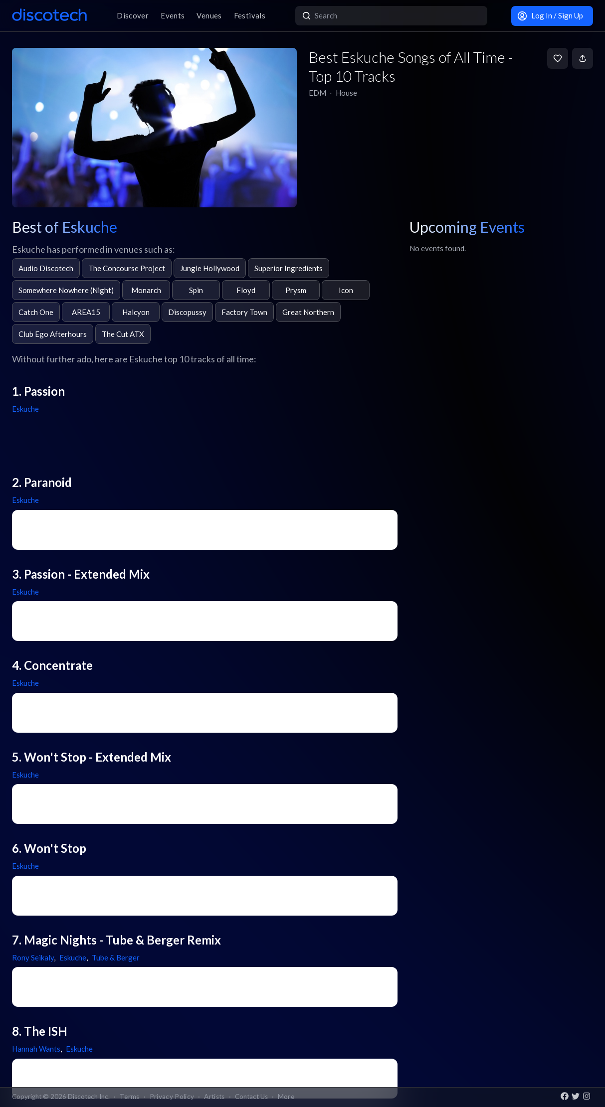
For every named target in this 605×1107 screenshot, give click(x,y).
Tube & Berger (116, 957)
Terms (130, 1097)
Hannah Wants (36, 1048)
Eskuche (25, 408)
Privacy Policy (172, 1097)
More (286, 1097)
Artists (214, 1097)
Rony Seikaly (33, 957)
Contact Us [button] (251, 1097)
